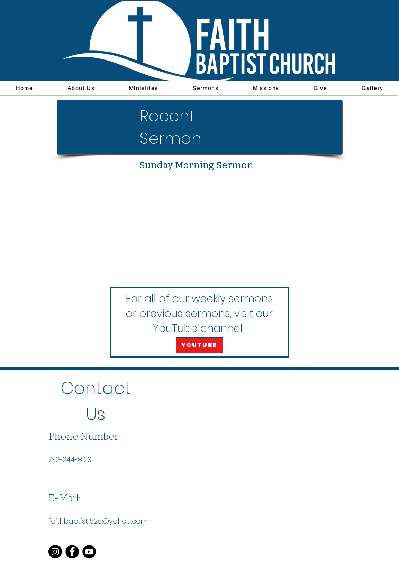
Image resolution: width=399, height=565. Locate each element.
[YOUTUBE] (199, 345)
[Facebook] (72, 551)
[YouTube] (89, 551)
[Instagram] (55, 551)
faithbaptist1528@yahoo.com (97, 521)
